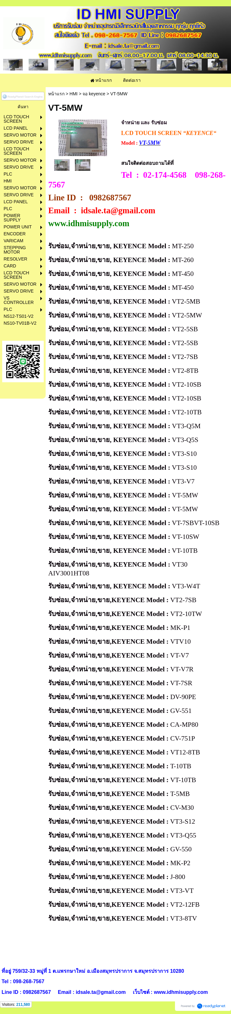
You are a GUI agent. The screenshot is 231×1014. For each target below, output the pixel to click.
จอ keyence (93, 93)
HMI (74, 93)
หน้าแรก (56, 93)
